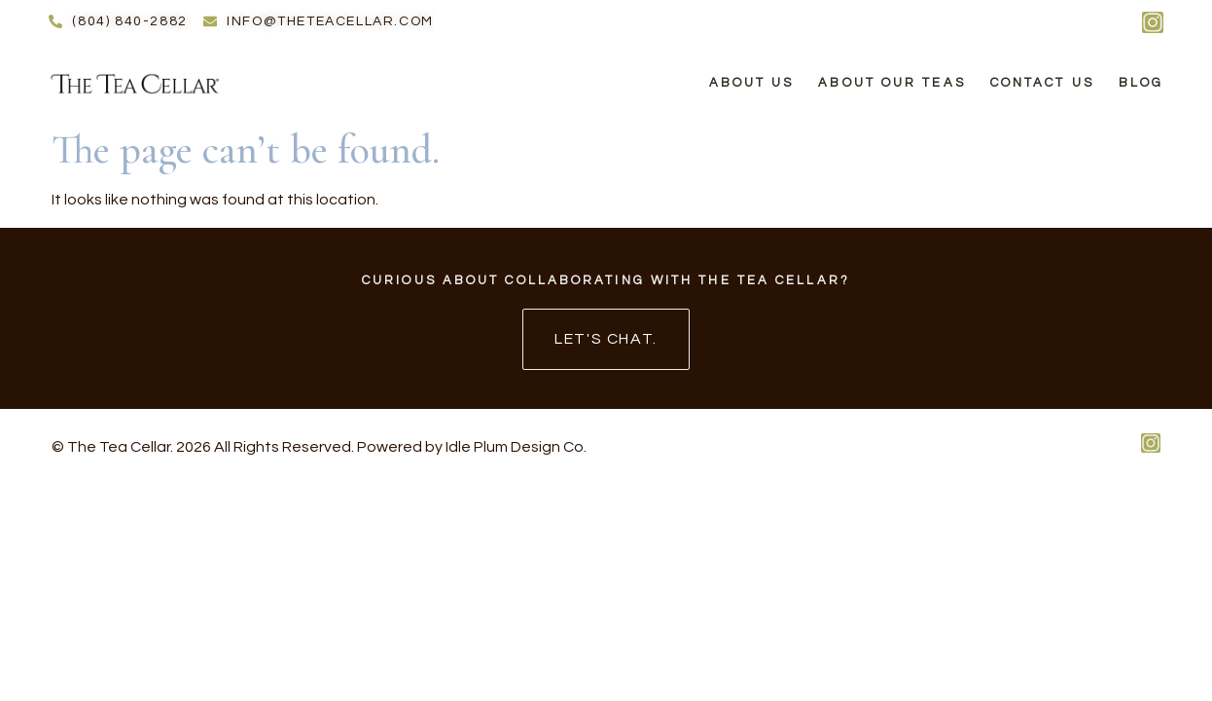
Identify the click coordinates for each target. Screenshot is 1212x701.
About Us (752, 83)
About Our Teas (891, 83)
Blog (1141, 83)
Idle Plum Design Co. (516, 447)
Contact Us (1042, 83)
